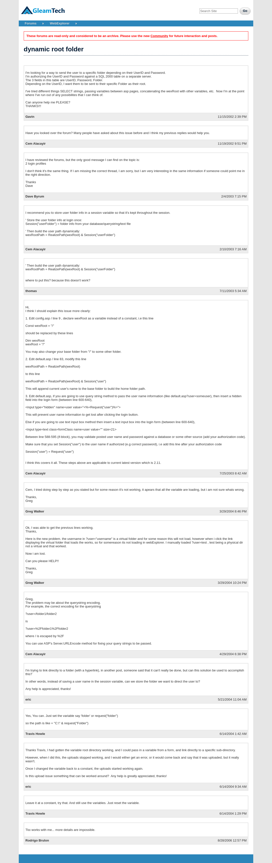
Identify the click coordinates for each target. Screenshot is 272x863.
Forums (31, 23)
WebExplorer (60, 23)
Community (159, 36)
